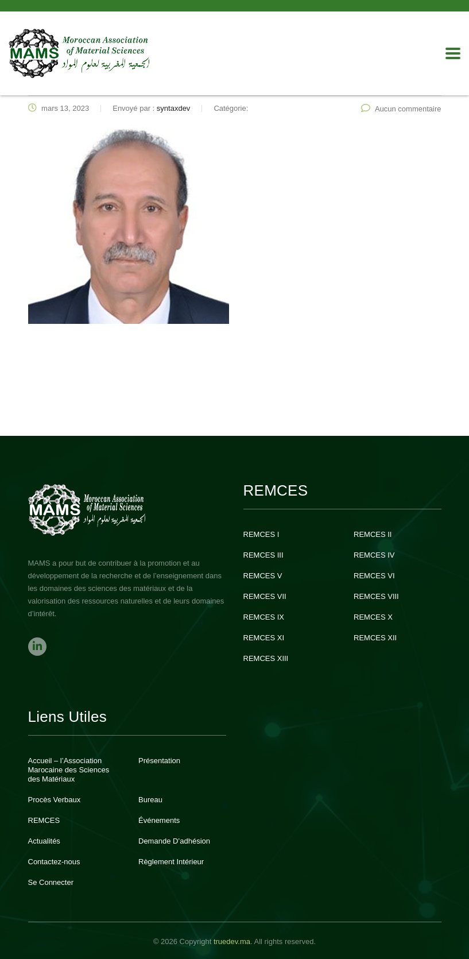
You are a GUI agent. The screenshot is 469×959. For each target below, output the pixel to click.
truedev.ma (232, 941)
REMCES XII (375, 637)
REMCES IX (264, 617)
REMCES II (373, 534)
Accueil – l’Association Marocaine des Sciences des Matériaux (69, 769)
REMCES (44, 820)
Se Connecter (51, 882)
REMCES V (262, 575)
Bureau (150, 799)
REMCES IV (374, 555)
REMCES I (261, 534)
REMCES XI (264, 637)
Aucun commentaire (401, 109)
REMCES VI (374, 575)
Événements (159, 820)
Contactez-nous (54, 861)
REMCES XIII (266, 658)
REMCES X (373, 617)
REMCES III (263, 555)
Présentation (159, 760)
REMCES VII (264, 596)
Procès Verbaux (54, 799)
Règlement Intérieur (171, 861)
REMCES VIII (376, 596)
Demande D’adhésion (174, 841)
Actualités (44, 841)
